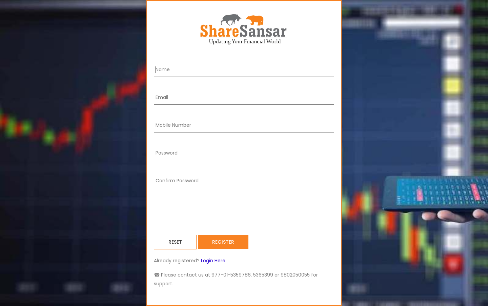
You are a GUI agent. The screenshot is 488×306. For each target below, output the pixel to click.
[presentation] (205, 211)
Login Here (212, 260)
